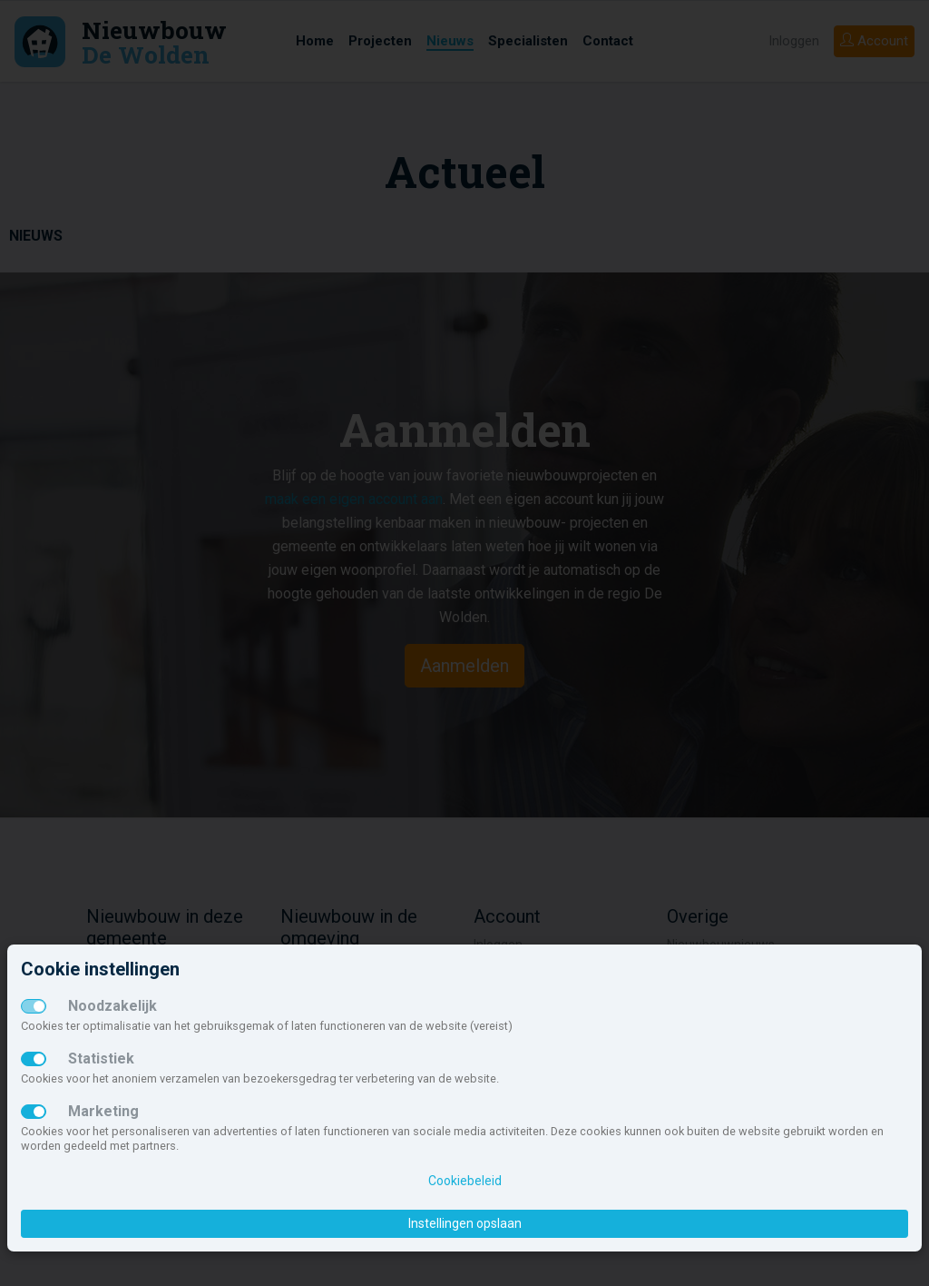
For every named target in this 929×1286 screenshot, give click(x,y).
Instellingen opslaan (465, 1223)
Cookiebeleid (465, 1180)
